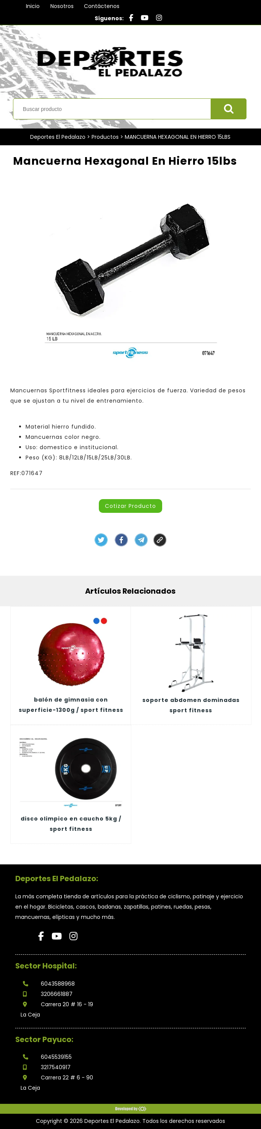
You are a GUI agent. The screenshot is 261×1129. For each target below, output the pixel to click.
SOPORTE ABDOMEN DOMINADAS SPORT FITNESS (191, 705)
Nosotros (62, 6)
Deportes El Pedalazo (57, 137)
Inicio (33, 6)
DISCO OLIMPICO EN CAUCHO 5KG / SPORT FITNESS (71, 824)
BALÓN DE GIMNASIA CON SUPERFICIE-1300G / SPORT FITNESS (71, 705)
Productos (105, 137)
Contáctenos (101, 6)
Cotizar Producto (130, 506)
